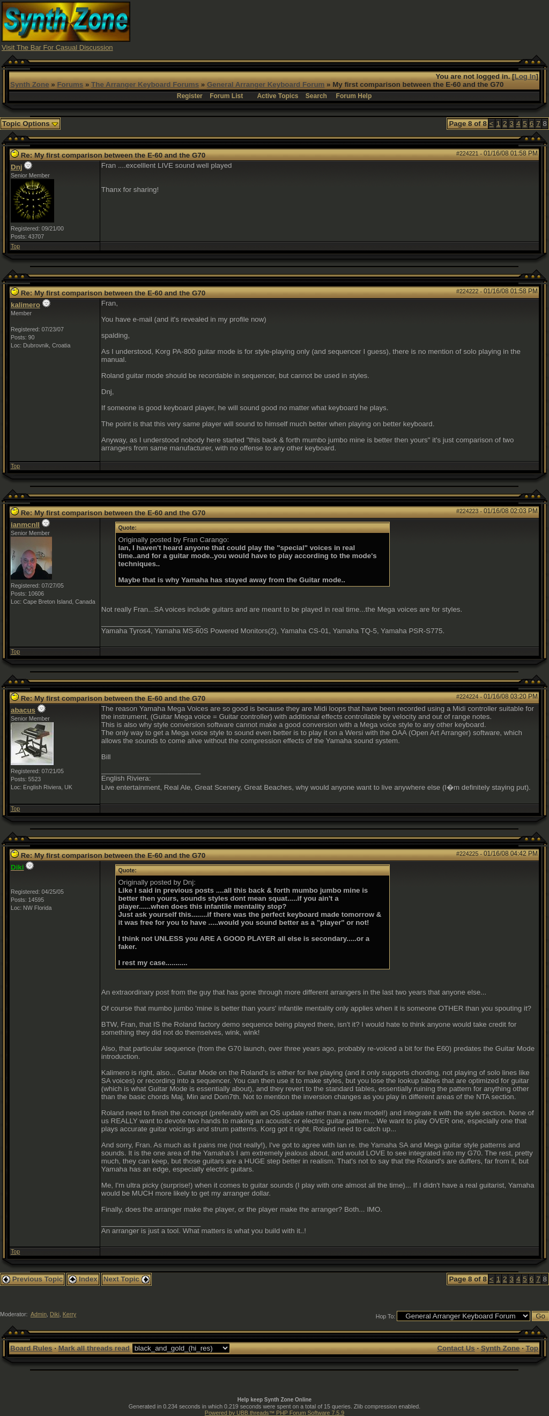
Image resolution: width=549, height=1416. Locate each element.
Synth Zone (29, 84)
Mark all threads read (94, 1348)
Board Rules (31, 1348)
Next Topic (126, 1279)
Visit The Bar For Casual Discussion (57, 47)
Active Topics (277, 96)
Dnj (16, 167)
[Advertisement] (352, 26)
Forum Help (354, 96)
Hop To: (386, 1316)
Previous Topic (32, 1279)
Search (316, 96)
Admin (39, 1314)
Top (15, 246)
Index (83, 1279)
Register (190, 96)
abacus (23, 710)
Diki (55, 1314)
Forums (70, 84)
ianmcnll (25, 525)
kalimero (25, 305)
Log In (525, 76)
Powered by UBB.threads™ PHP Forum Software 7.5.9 (274, 1413)
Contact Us (455, 1348)
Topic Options (30, 124)
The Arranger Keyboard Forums (145, 84)
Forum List (226, 96)
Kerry (69, 1314)
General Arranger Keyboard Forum (265, 84)
